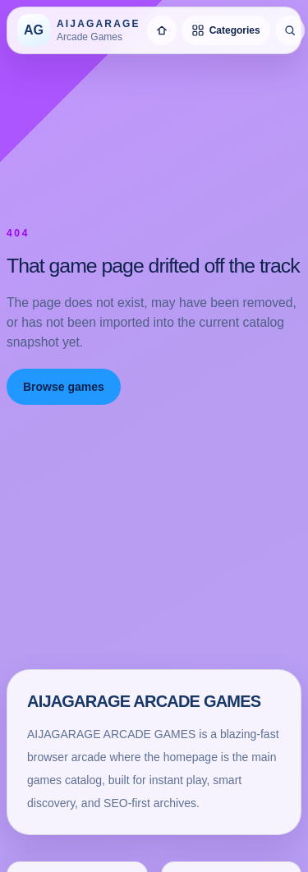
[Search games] (290, 30)
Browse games (63, 386)
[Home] (162, 30)
